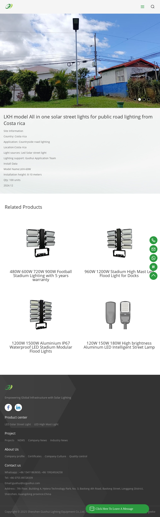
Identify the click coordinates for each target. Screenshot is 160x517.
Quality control (78, 456)
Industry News (59, 440)
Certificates (35, 456)
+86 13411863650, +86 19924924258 (41, 472)
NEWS (21, 440)
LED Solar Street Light (18, 424)
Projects (9, 440)
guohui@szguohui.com (26, 483)
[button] (135, 99)
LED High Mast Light (46, 424)
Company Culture (55, 456)
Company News (37, 440)
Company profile (15, 456)
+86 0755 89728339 (21, 477)
